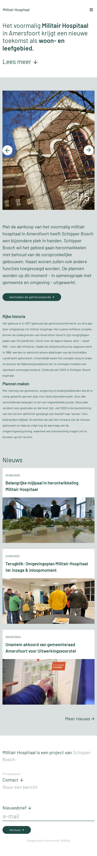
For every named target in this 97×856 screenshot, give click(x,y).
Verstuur (17, 830)
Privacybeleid (11, 774)
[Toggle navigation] (91, 10)
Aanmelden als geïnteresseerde (32, 297)
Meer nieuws (80, 718)
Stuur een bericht (19, 787)
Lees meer (20, 61)
